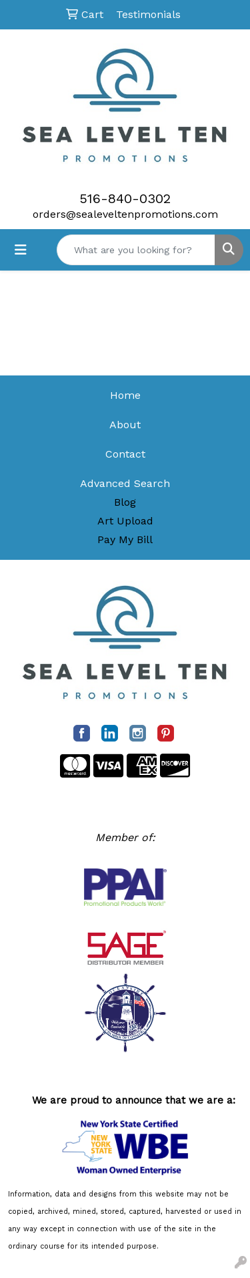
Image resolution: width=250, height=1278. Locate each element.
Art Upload (125, 520)
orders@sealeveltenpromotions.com (125, 214)
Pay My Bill (125, 539)
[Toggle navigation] (21, 250)
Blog (125, 502)
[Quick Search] (136, 249)
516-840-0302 (125, 198)
